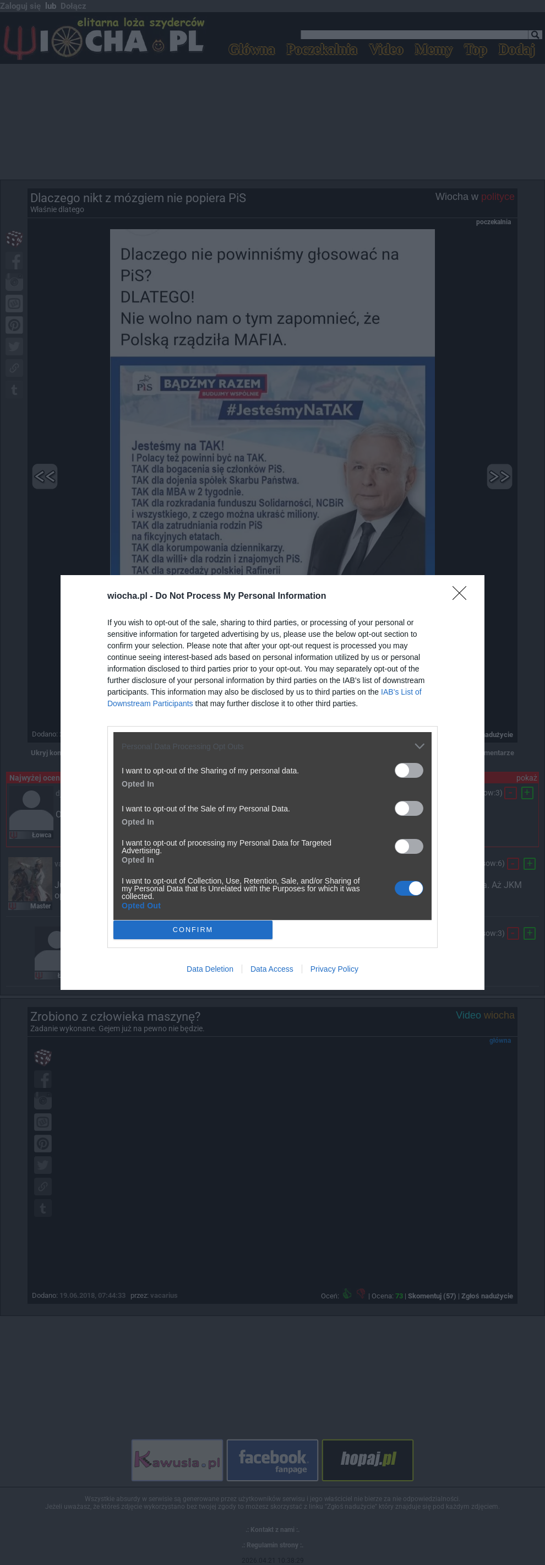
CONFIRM (193, 930)
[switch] (409, 770)
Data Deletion (210, 969)
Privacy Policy (334, 969)
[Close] (463, 596)
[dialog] (272, 782)
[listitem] (272, 746)
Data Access (271, 969)
